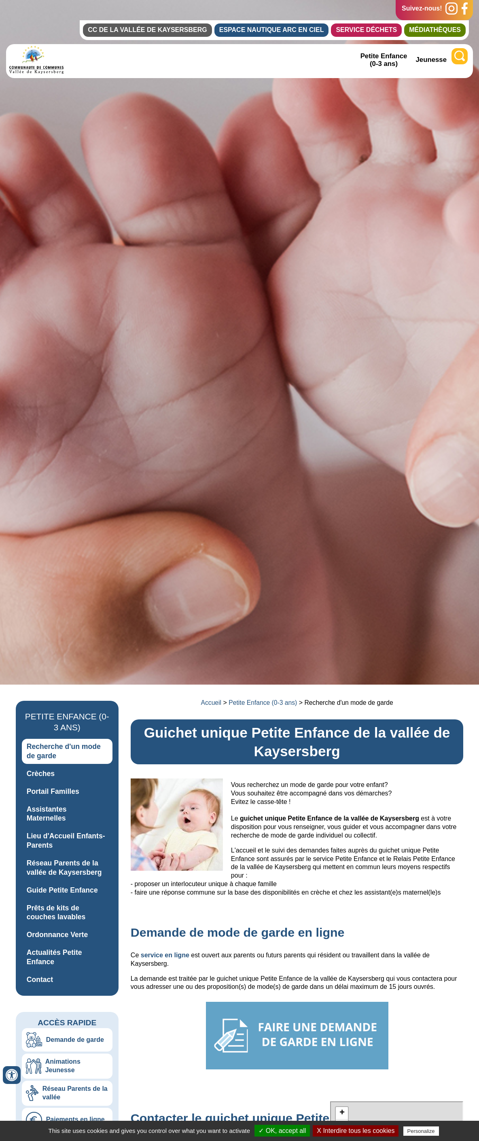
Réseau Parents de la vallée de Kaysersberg (64, 867)
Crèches (41, 774)
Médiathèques (435, 29)
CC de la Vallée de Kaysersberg (147, 29)
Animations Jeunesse (63, 1065)
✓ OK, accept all (282, 1130)
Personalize (421, 1131)
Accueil (211, 702)
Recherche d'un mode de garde (64, 751)
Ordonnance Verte (57, 935)
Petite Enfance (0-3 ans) (383, 60)
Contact (40, 980)
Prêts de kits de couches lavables (56, 912)
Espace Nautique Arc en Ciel (271, 29)
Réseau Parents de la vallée (75, 1093)
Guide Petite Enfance (62, 890)
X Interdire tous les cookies (355, 1130)
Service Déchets (366, 29)
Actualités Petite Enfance (54, 957)
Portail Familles (53, 791)
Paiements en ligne (75, 1119)
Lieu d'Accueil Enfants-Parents (66, 840)
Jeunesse (431, 60)
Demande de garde (75, 1039)
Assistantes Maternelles (47, 814)
